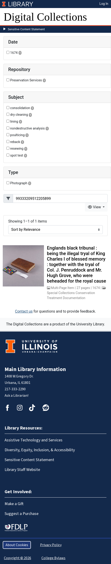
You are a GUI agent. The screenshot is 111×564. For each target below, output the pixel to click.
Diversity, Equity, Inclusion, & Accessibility (40, 450)
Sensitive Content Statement (26, 29)
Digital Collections (45, 17)
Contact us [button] (24, 311)
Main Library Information (35, 369)
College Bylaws (53, 558)
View (95, 207)
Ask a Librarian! (16, 395)
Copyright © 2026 (17, 558)
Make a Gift (14, 504)
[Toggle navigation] (104, 17)
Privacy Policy (51, 544)
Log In (104, 4)
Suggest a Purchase (21, 514)
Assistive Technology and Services (33, 440)
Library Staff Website (22, 470)
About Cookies (16, 544)
